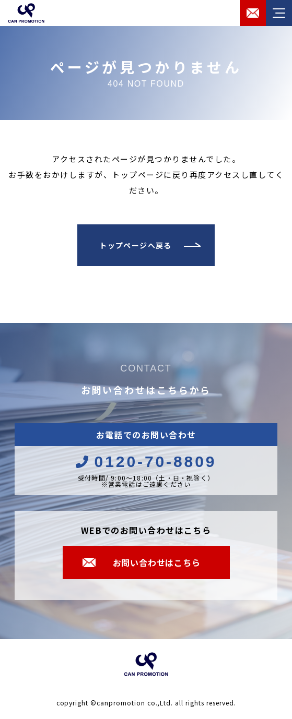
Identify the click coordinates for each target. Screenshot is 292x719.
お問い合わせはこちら (157, 562)
